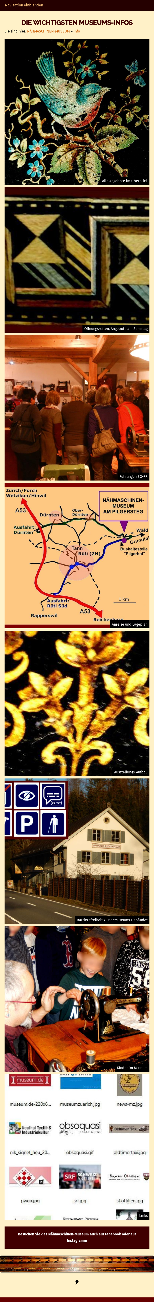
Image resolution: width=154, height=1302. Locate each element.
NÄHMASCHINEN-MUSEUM (48, 31)
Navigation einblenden (24, 5)
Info (77, 31)
